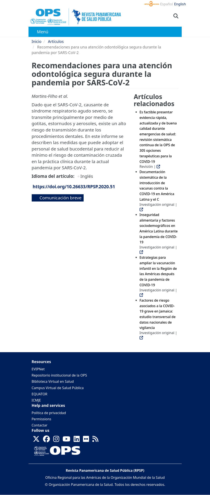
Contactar (39, 425)
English (180, 4)
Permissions (41, 419)
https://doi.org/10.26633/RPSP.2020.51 (74, 187)
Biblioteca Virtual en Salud (53, 381)
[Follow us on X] (36, 440)
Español (166, 4)
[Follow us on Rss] (95, 440)
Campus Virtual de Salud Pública (58, 387)
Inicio (36, 41)
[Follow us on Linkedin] (77, 440)
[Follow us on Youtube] (66, 440)
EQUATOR (39, 394)
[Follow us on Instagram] (56, 440)
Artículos (56, 41)
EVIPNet (38, 369)
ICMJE (36, 400)
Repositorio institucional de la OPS (59, 375)
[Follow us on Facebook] (46, 440)
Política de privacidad (49, 412)
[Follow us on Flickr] (86, 440)
